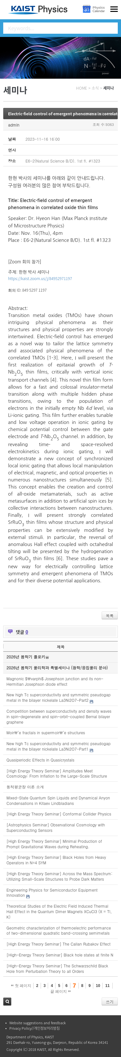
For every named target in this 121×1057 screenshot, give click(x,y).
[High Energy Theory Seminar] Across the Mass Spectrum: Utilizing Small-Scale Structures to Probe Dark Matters (59, 876)
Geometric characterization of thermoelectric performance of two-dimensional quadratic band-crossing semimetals (58, 930)
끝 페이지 (60, 991)
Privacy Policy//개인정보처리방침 (34, 1028)
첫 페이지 (21, 985)
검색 (7, 1002)
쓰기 (110, 1001)
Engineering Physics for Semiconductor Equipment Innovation (51, 892)
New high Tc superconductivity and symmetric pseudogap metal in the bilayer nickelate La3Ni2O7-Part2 (58, 697)
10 (98, 985)
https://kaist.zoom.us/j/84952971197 (40, 278)
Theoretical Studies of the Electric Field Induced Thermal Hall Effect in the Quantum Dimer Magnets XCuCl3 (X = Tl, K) (59, 911)
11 (107, 985)
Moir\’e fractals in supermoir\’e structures (45, 732)
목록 (110, 615)
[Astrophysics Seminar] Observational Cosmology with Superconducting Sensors (55, 827)
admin (13, 125)
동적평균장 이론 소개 (25, 786)
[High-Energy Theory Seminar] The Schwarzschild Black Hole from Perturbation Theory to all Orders (57, 968)
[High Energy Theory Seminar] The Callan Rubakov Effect (58, 944)
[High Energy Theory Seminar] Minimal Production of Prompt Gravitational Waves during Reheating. (54, 843)
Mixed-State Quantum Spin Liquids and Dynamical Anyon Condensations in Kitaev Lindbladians (58, 800)
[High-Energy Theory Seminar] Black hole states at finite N (59, 954)
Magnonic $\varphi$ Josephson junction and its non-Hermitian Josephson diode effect (54, 681)
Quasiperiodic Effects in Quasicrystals (40, 759)
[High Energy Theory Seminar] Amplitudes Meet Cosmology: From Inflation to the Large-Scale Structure (56, 773)
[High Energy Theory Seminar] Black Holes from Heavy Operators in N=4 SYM (56, 859)
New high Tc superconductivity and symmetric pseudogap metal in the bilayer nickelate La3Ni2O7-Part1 (58, 746)
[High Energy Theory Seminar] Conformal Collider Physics (58, 813)
